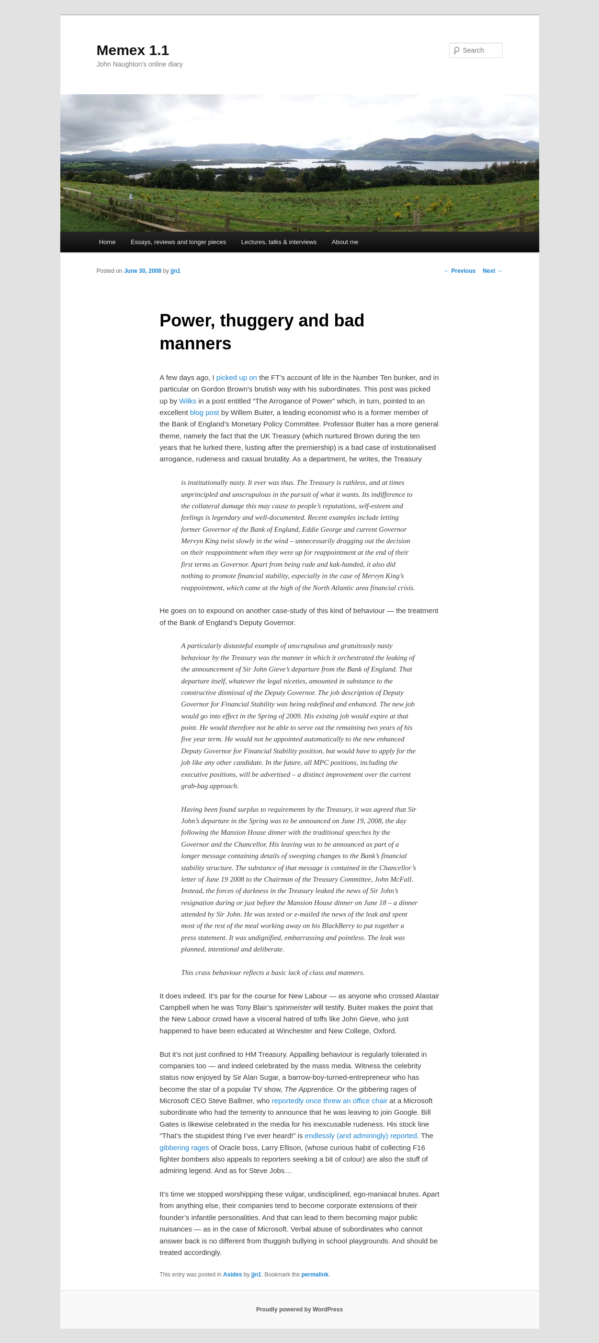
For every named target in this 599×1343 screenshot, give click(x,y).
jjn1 (175, 271)
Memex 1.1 (133, 50)
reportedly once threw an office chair (330, 1101)
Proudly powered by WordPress (299, 1309)
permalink (315, 1274)
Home (107, 242)
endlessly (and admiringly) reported (361, 1135)
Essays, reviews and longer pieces (178, 242)
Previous (459, 271)
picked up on (236, 377)
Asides (232, 1274)
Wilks (187, 401)
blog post (204, 412)
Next (492, 271)
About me (345, 242)
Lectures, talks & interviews (279, 242)
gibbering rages (184, 1147)
